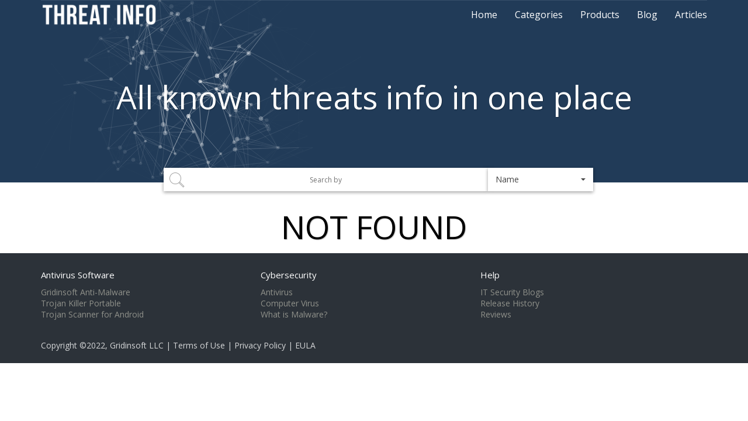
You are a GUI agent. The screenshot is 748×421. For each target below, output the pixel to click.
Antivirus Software (78, 275)
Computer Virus (290, 303)
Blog (647, 14)
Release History (509, 303)
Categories (539, 14)
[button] (540, 179)
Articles (691, 14)
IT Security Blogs (512, 292)
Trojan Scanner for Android (92, 314)
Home (484, 14)
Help (490, 275)
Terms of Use (199, 345)
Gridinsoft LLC (137, 345)
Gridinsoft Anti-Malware (85, 292)
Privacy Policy (260, 345)
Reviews (495, 314)
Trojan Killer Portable (81, 303)
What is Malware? (294, 314)
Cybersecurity (289, 275)
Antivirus (277, 292)
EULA (305, 345)
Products (599, 14)
